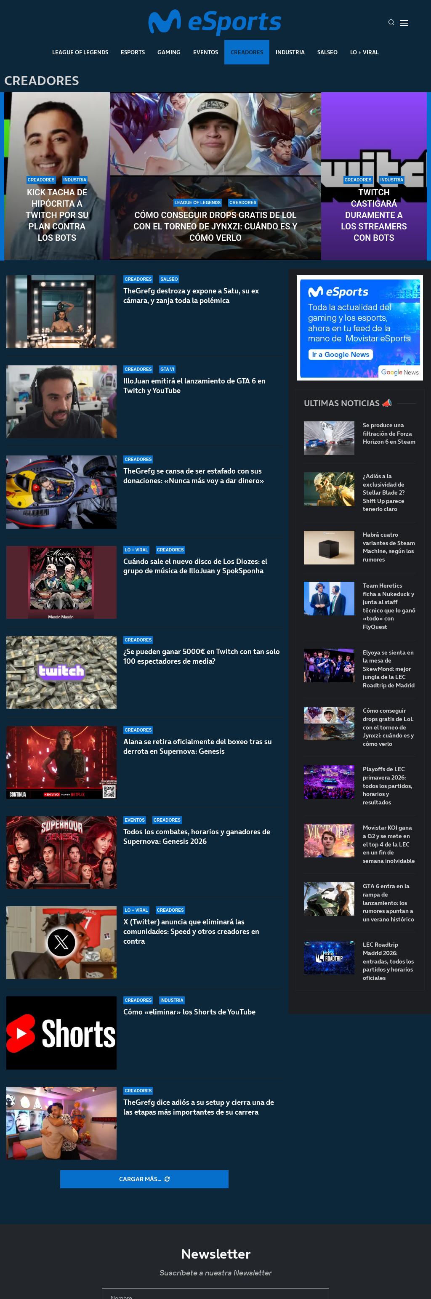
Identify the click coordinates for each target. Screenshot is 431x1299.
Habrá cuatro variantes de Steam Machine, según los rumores (389, 547)
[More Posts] (144, 1179)
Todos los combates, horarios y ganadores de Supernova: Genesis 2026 (196, 836)
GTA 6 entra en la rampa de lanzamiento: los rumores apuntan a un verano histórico (388, 902)
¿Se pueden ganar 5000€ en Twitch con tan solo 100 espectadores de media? (201, 656)
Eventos (205, 52)
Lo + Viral (364, 52)
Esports (133, 52)
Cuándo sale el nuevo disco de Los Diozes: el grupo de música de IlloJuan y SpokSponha (195, 566)
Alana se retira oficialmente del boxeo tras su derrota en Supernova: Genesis (197, 746)
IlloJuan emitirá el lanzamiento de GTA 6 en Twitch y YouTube (194, 386)
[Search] (391, 23)
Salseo (327, 52)
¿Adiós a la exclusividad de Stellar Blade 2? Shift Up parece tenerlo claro (384, 492)
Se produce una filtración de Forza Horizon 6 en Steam (389, 433)
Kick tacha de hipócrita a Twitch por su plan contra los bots (57, 215)
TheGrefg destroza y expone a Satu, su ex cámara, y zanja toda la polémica (191, 296)
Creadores (247, 52)
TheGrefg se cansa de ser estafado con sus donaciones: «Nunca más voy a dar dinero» (193, 476)
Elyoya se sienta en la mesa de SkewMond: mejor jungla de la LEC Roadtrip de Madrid (389, 669)
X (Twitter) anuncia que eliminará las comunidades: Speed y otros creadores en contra (191, 931)
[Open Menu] (404, 23)
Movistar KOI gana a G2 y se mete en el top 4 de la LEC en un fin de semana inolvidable (389, 844)
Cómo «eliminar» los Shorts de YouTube (189, 1012)
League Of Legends (80, 52)
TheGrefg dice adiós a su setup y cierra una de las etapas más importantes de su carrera (198, 1107)
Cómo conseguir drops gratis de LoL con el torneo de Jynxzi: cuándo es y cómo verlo (215, 226)
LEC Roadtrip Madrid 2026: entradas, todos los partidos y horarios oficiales (388, 961)
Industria (290, 52)
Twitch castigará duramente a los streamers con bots (374, 215)
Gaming (169, 52)
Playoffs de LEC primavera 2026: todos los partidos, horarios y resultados (387, 785)
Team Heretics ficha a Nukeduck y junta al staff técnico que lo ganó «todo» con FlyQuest (389, 606)
